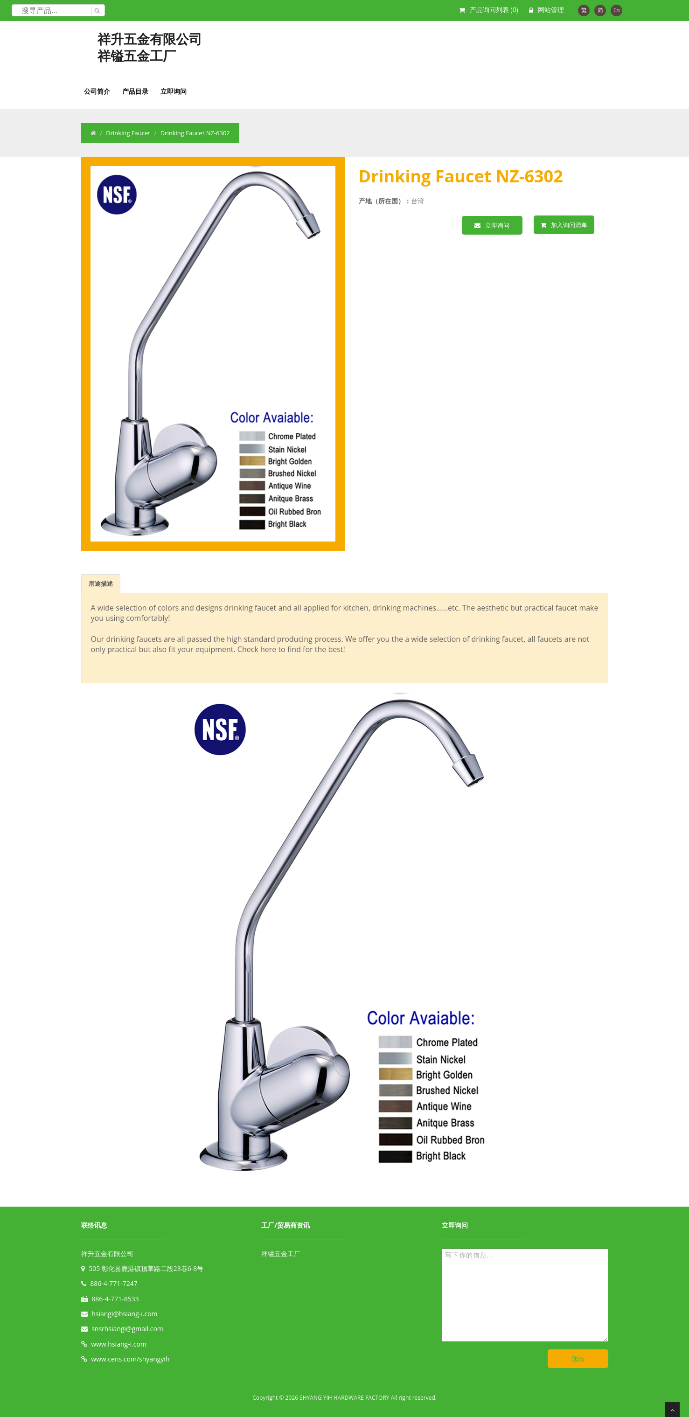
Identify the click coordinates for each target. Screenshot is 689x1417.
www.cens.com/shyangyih (130, 1358)
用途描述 (101, 583)
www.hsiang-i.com (118, 1344)
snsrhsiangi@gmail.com (127, 1328)
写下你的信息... (525, 1295)
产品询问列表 (494, 9)
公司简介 (97, 91)
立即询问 (173, 91)
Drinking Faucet (128, 133)
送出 (578, 1358)
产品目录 (135, 91)
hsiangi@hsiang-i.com (124, 1313)
